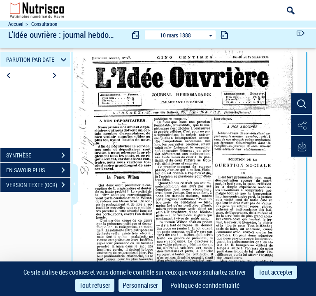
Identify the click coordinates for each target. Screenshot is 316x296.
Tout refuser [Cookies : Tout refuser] (94, 285)
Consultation (44, 24)
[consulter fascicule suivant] (224, 35)
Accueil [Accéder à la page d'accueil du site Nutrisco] (15, 24)
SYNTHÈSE (38, 155)
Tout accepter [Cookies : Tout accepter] (275, 272)
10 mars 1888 (175, 35)
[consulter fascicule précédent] (136, 35)
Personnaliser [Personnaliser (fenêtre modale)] (140, 285)
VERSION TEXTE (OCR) (38, 185)
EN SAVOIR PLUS (38, 170)
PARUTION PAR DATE (37, 59)
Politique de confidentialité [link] (204, 285)
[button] (301, 104)
